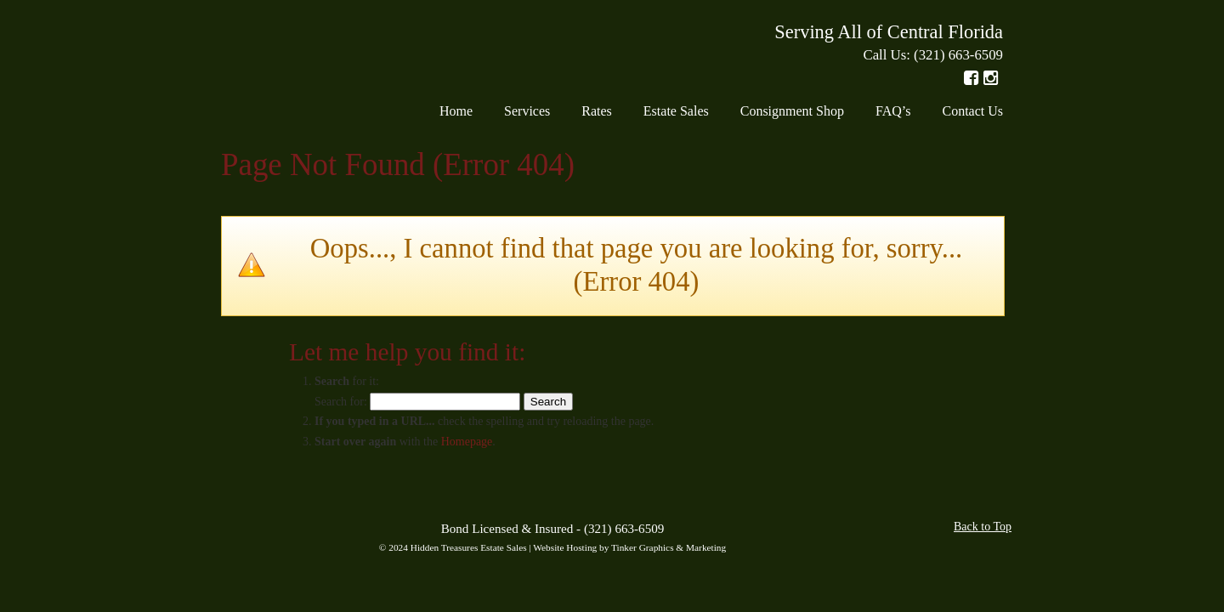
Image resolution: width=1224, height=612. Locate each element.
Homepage (467, 441)
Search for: (340, 401)
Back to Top (983, 526)
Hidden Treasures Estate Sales (295, 51)
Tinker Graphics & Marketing (668, 547)
